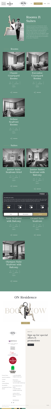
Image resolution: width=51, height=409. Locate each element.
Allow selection (25, 214)
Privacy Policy (5, 375)
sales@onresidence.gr (17, 390)
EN (31, 3)
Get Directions (16, 400)
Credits (48, 405)
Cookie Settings (5, 383)
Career (3, 381)
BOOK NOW (38, 3)
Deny (11, 214)
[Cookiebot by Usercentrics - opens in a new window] (40, 194)
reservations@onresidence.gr (19, 382)
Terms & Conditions (6, 377)
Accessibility (4, 385)
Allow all (40, 214)
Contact (3, 379)
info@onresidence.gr (17, 376)
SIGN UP (29, 344)
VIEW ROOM (15, 92)
